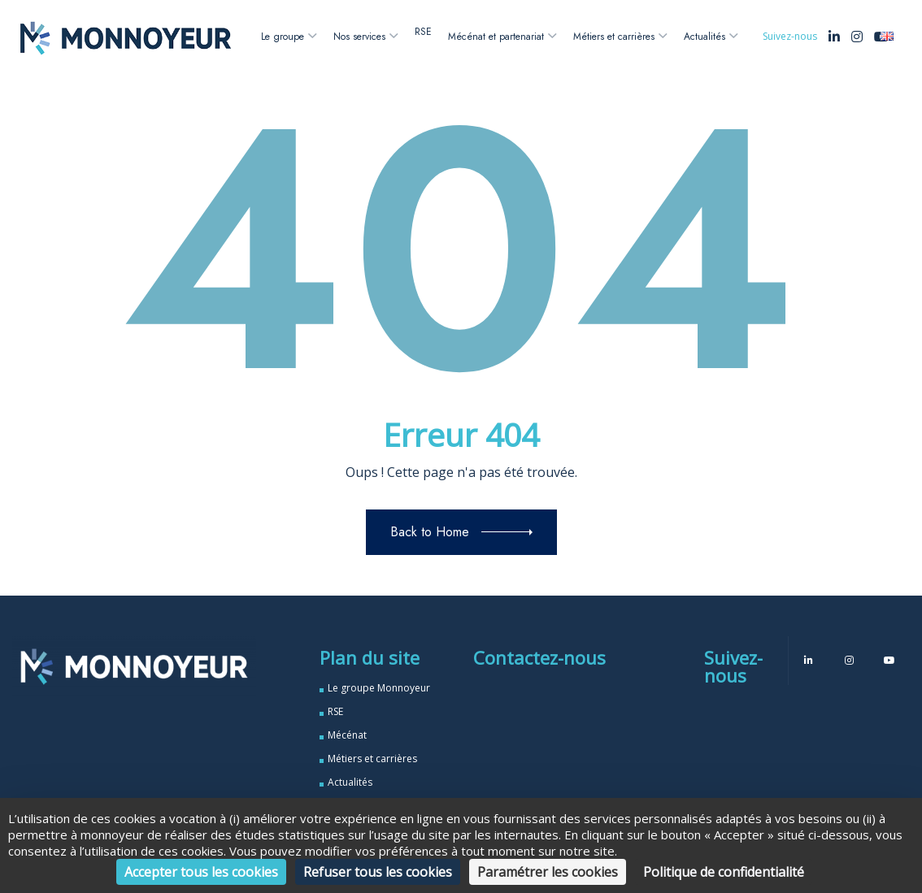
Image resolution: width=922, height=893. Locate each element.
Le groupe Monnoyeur (379, 688)
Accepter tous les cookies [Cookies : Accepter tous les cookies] (201, 872)
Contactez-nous (539, 657)
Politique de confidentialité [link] (723, 872)
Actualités (704, 36)
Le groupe (282, 36)
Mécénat (347, 735)
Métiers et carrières (614, 36)
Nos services (359, 36)
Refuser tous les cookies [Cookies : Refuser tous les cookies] (377, 872)
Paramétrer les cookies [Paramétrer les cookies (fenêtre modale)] (547, 872)
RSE (423, 31)
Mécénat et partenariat (496, 36)
